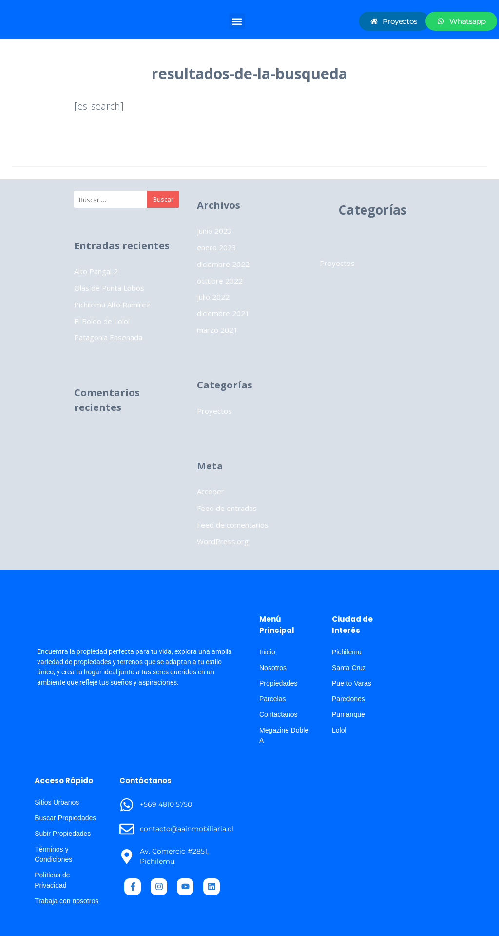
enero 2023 (216, 247)
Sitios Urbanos (57, 802)
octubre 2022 (220, 280)
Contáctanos (278, 714)
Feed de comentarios (233, 524)
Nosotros (273, 667)
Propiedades (278, 683)
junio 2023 (214, 231)
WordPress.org (223, 541)
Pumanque (348, 714)
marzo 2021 (217, 330)
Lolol (339, 730)
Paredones (348, 699)
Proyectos (214, 411)
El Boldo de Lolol (102, 321)
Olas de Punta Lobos (109, 288)
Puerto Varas (351, 683)
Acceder (210, 491)
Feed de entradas (227, 508)
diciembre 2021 (223, 313)
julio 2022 (213, 297)
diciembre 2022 (223, 264)
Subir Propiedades (63, 833)
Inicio (267, 652)
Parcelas (272, 699)
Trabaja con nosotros (66, 901)
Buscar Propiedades (65, 818)
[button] (237, 21)
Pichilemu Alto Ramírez (112, 304)
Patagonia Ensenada (108, 337)
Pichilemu (347, 652)
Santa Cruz (349, 667)
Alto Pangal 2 (96, 271)
